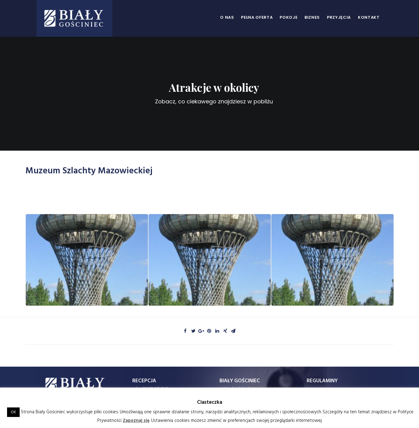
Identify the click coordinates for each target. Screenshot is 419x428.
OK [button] (13, 412)
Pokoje (288, 17)
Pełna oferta (257, 17)
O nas (227, 17)
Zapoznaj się (136, 420)
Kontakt (369, 17)
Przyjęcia (339, 17)
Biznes (312, 17)
